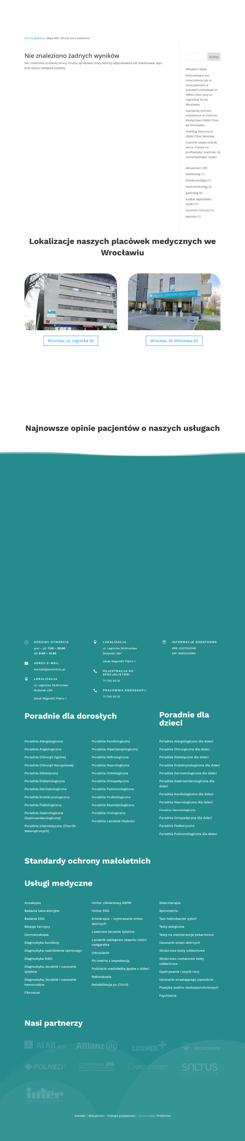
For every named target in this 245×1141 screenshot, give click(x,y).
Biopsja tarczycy (37, 927)
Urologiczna (108, 813)
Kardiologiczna (111, 741)
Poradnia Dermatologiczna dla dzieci (188, 773)
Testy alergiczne (171, 927)
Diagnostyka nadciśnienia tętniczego (53, 950)
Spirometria (168, 911)
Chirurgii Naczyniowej (49, 765)
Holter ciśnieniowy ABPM (111, 903)
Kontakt (80, 1116)
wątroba (191, 216)
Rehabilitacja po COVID (110, 985)
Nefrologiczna (110, 757)
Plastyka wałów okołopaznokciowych (188, 987)
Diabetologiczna (44, 781)
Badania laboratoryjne (41, 911)
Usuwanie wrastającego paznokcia (186, 979)
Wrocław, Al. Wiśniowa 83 (174, 340)
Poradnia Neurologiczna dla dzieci (186, 802)
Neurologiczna (110, 765)
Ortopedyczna (110, 781)
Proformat (163, 1116)
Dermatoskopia (36, 935)
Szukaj (213, 57)
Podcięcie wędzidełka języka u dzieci (120, 969)
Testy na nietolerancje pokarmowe (186, 935)
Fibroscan (32, 992)
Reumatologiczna (113, 805)
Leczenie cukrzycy (198, 210)
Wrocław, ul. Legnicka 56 (71, 340)
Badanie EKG (34, 919)
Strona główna (34, 38)
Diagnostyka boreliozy (41, 943)
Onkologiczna (110, 773)
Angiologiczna (42, 749)
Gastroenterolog (197, 187)
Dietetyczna (41, 773)
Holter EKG (100, 911)
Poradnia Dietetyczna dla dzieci (184, 757)
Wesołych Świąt (196, 69)
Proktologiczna (111, 797)
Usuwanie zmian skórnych (179, 943)
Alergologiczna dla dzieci (186, 741)
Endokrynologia (196, 180)
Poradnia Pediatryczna (176, 826)
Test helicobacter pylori (177, 919)
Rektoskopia (101, 977)
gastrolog (192, 193)
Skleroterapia (169, 903)
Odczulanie (100, 953)
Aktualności (193, 168)
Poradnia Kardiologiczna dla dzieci (186, 794)
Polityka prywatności (121, 1116)
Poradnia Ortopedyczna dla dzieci (185, 818)
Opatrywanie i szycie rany (179, 972)
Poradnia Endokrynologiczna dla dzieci (189, 765)
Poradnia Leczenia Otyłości (113, 821)
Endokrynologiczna (46, 797)
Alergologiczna (43, 741)
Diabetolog (193, 174)
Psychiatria (167, 996)
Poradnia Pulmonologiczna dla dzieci (188, 834)
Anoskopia (32, 903)
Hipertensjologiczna (115, 749)
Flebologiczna (42, 805)
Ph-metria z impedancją (110, 961)
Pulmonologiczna (113, 789)
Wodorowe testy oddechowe (182, 950)
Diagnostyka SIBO (38, 959)
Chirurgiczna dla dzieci (184, 749)
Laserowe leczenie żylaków (113, 932)
